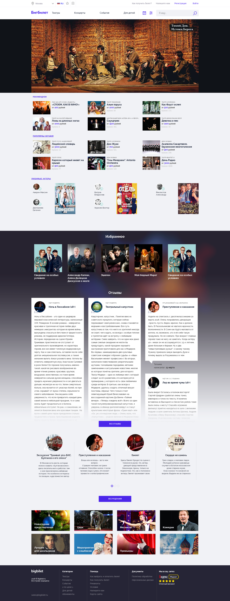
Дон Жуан (113, 144)
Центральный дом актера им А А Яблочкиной (123, 118)
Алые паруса (114, 104)
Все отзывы (115, 424)
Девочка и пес (170, 120)
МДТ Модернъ (54, 303)
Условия (94, 587)
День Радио (168, 160)
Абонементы (68, 594)
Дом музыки (166, 141)
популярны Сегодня (43, 136)
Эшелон (105, 275)
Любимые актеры (41, 179)
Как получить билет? (142, 3)
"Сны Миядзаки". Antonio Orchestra (121, 161)
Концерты (79, 12)
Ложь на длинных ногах (66, 120)
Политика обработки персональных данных (143, 578)
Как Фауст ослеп (171, 104)
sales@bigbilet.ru (39, 595)
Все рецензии (115, 499)
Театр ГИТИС (56, 157)
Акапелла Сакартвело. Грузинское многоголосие (177, 145)
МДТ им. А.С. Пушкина (171, 378)
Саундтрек (113, 120)
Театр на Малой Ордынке (62, 118)
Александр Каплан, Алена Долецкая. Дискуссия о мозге (79, 278)
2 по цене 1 (67, 587)
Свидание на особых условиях (46, 276)
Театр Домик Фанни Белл (172, 118)
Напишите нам (163, 3)
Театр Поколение (113, 102)
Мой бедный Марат (146, 275)
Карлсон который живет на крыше (68, 161)
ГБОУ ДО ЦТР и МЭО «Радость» (63, 102)
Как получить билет (99, 580)
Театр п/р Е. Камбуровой (62, 141)
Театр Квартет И (168, 157)
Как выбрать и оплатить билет (105, 576)
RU (62, 3)
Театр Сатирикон (168, 102)
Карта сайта (96, 594)
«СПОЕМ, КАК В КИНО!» (66, 104)
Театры (56, 12)
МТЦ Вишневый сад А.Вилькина (175, 303)
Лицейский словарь (63, 144)
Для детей (129, 12)
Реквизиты (95, 583)
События (104, 12)
